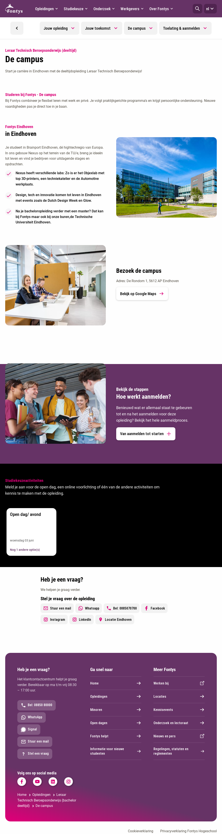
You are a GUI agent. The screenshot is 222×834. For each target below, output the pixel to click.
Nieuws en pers (179, 736)
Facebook (154, 608)
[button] (197, 8)
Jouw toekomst (98, 28)
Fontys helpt (115, 736)
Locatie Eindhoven (115, 619)
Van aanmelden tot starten (145, 433)
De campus (137, 28)
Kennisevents (179, 709)
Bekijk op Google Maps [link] (142, 293)
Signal (29, 729)
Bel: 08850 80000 (36, 705)
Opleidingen (115, 696)
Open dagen (115, 722)
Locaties (179, 696)
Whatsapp (88, 608)
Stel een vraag (35, 753)
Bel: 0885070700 (121, 608)
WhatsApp (31, 717)
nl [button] (210, 8)
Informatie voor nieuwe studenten (115, 751)
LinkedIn (81, 619)
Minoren (115, 709)
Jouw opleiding (56, 28)
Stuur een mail (57, 608)
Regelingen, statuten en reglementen (179, 751)
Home (115, 683)
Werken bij (179, 683)
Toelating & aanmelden (181, 28)
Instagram (54, 619)
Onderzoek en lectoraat (179, 722)
